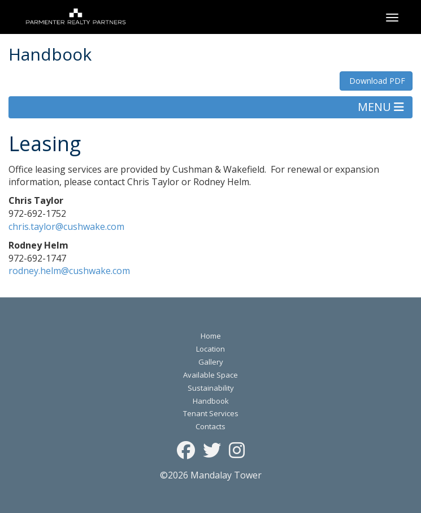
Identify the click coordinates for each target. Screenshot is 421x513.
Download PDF (376, 80)
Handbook (211, 401)
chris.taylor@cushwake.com (66, 226)
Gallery (210, 362)
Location (210, 349)
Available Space (210, 375)
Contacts (210, 426)
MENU (381, 106)
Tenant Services (210, 413)
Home (211, 336)
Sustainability (211, 388)
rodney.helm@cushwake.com (69, 270)
